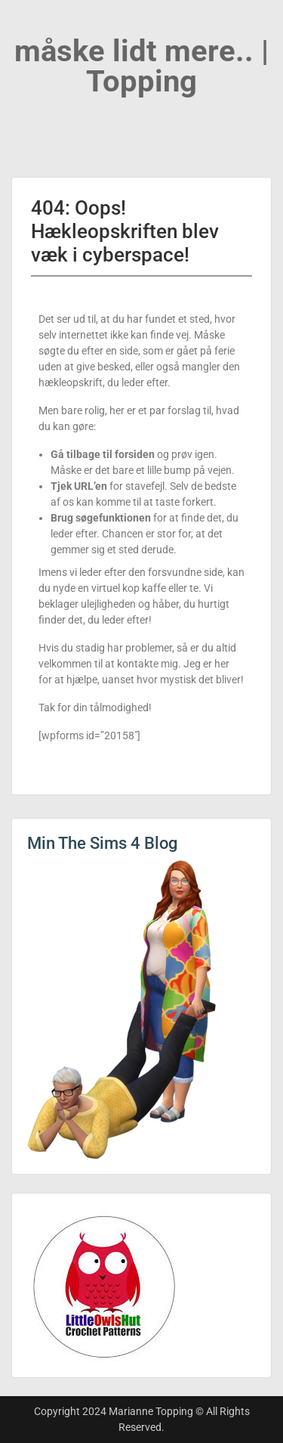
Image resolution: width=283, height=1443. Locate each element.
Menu (27, 25)
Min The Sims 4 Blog (102, 843)
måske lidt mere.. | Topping (141, 66)
